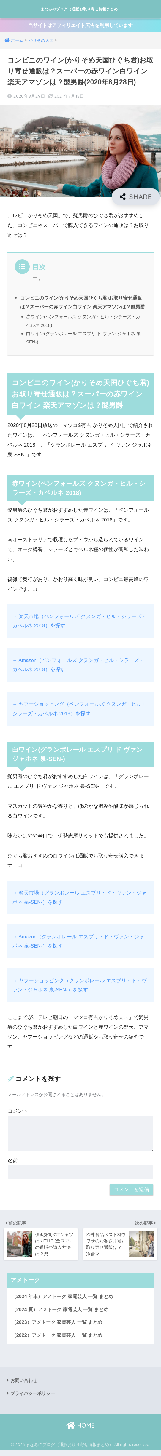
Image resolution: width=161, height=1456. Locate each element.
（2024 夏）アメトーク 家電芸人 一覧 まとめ (63, 1313)
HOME (80, 1430)
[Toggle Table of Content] (36, 283)
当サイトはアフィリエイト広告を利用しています (80, 28)
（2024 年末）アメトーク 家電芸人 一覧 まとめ (65, 1300)
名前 (13, 1165)
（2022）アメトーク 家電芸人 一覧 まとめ (60, 1340)
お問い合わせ (24, 1385)
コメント (18, 1115)
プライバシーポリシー (34, 1398)
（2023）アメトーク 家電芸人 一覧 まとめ (60, 1326)
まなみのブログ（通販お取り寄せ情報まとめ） (81, 10)
